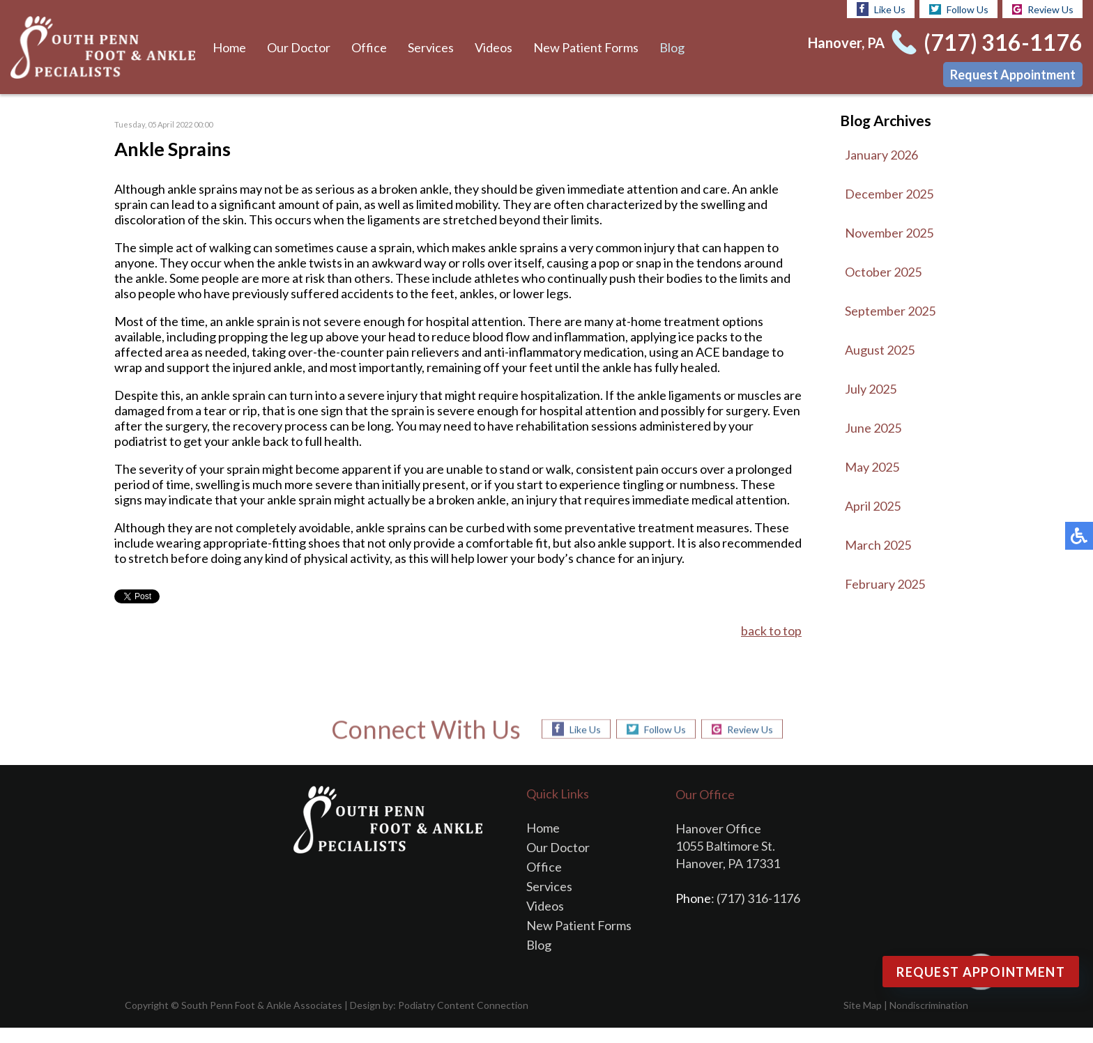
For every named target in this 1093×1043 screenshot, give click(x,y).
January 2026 (882, 154)
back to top (771, 646)
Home (229, 47)
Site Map (863, 1020)
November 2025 (890, 232)
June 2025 (874, 427)
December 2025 (889, 193)
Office (368, 47)
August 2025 (880, 349)
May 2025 (873, 466)
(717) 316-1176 (1005, 42)
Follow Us (958, 9)
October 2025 (884, 271)
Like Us (881, 9)
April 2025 (874, 505)
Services (428, 47)
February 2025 (885, 584)
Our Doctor (298, 47)
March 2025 (878, 545)
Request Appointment (1012, 74)
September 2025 (891, 310)
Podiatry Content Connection (452, 1020)
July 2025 (872, 388)
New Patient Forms (583, 47)
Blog (669, 47)
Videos (491, 47)
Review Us (1043, 9)
